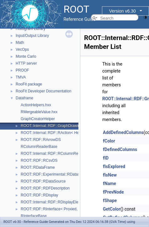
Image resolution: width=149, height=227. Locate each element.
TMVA (21, 77)
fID (106, 157)
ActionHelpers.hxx (36, 105)
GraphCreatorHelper (38, 119)
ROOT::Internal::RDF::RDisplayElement (54, 202)
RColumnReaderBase (39, 146)
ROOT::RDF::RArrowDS (41, 139)
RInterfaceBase (34, 216)
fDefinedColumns (120, 149)
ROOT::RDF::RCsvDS (39, 160)
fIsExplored (114, 166)
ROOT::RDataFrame (38, 167)
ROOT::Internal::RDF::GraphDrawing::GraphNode (62, 126)
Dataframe (24, 98)
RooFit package (29, 84)
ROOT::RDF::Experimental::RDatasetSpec (56, 174)
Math (20, 42)
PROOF (22, 70)
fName (109, 183)
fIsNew (110, 175)
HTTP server (26, 63)
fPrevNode (113, 192)
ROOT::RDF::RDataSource (43, 181)
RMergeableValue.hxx (39, 112)
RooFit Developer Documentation (43, 91)
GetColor (111, 209)
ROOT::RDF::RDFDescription (45, 188)
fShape (110, 200)
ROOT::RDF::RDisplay (39, 195)
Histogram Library (30, 28)
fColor (109, 140)
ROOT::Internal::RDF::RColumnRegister (54, 153)
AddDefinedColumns (123, 132)
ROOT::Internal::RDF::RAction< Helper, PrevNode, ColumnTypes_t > (78, 133)
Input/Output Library (32, 35)
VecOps (22, 49)
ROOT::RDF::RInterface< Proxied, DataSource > (61, 209)
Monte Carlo (26, 56)
